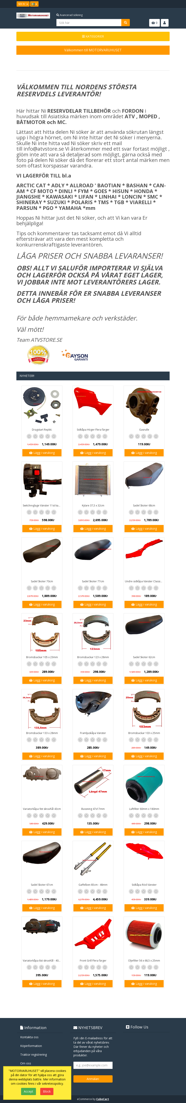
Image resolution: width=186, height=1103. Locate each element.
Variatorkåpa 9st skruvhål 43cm (42, 809)
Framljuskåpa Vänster (93, 733)
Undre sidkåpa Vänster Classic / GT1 (144, 581)
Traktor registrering (33, 1055)
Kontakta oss (29, 1037)
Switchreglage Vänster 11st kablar (42, 505)
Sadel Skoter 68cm (144, 505)
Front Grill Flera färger (93, 960)
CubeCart (102, 1099)
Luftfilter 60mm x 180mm (144, 809)
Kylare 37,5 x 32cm (93, 505)
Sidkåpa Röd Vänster (144, 885)
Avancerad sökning (69, 15)
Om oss (25, 1063)
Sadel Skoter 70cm (42, 581)
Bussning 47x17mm (93, 809)
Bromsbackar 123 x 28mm (93, 657)
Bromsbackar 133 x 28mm (42, 733)
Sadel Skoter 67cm (42, 885)
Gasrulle (144, 429)
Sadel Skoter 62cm (144, 657)
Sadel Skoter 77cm (93, 581)
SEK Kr (23, 4)
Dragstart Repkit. (42, 429)
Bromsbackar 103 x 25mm (144, 733)
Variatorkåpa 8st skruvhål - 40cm (42, 960)
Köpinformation (31, 1046)
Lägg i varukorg (42, 453)
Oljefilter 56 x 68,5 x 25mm (144, 960)
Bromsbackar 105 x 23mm (42, 657)
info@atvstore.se (44, 148)
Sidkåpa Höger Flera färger (93, 429)
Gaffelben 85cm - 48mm (93, 885)
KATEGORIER (93, 36)
